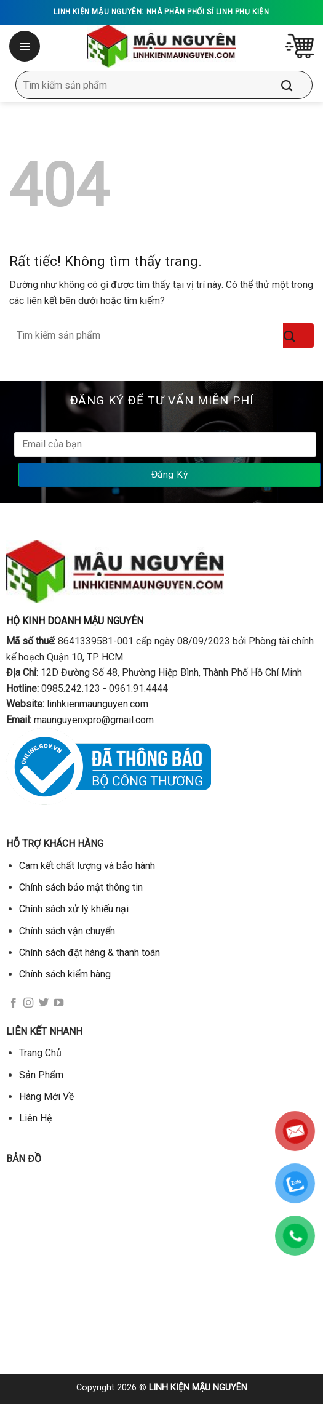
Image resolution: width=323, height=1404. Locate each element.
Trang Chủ (40, 1053)
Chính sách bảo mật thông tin (81, 887)
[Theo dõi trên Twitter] (44, 1003)
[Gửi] (296, 85)
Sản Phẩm (41, 1075)
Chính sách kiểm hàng (65, 974)
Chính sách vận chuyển (67, 931)
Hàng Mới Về (46, 1096)
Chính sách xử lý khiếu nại (74, 909)
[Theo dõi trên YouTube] (58, 1003)
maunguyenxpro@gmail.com (94, 720)
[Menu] (25, 46)
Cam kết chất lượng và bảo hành (87, 866)
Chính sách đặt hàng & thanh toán (89, 952)
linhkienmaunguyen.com (97, 704)
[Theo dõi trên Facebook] (13, 1003)
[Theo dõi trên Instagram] (28, 1003)
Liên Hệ (35, 1118)
